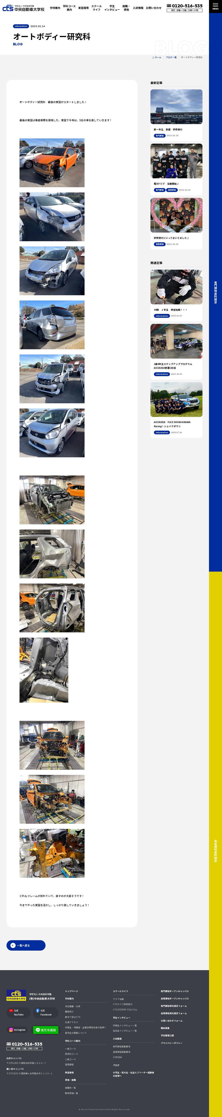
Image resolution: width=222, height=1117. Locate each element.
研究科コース (71, 1053)
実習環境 (83, 8)
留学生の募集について (76, 1032)
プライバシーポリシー (172, 1043)
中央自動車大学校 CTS (23, 8)
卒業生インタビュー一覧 (125, 1025)
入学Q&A (117, 1057)
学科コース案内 (72, 1040)
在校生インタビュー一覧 (125, 1030)
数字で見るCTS (72, 1017)
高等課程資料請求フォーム (174, 1013)
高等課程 (69, 1064)
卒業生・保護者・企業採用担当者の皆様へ (85, 1027)
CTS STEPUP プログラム (125, 1009)
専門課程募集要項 (121, 1046)
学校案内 (69, 998)
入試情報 (117, 1038)
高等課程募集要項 (121, 1051)
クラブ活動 (118, 999)
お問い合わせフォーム (172, 1020)
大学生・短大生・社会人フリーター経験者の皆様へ (133, 1074)
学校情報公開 (167, 1035)
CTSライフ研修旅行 (122, 1004)
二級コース (70, 1059)
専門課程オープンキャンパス (175, 991)
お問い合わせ (154, 8)
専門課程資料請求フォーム (174, 1005)
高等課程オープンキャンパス (175, 998)
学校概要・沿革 (72, 1006)
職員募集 (165, 1028)
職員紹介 (69, 1011)
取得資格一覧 (71, 1093)
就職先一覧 (70, 1087)
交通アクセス (71, 1022)
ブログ (116, 1065)
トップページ (71, 991)
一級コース (70, 1048)
